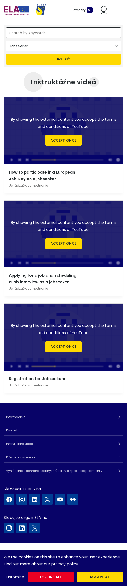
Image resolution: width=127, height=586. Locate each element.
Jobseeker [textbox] (18, 46)
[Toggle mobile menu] (118, 10)
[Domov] (25, 10)
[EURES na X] (47, 499)
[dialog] (63, 568)
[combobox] (63, 46)
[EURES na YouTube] (60, 499)
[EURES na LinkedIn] (34, 499)
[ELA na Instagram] (9, 528)
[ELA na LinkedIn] (21, 528)
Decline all (51, 576)
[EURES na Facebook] (9, 499)
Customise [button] (14, 577)
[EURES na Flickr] (72, 499)
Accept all (100, 576)
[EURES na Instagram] (21, 499)
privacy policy (64, 564)
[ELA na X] (34, 528)
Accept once (63, 140)
